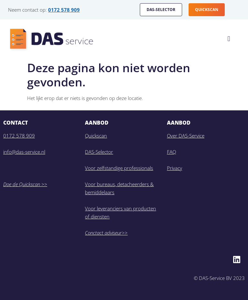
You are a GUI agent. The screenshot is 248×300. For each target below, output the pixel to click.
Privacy (174, 168)
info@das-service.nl (24, 152)
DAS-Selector (99, 152)
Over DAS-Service (185, 135)
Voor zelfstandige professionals (119, 168)
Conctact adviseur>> (106, 232)
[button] (229, 39)
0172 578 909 (64, 9)
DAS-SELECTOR (161, 9)
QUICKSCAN (206, 9)
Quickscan (96, 135)
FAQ (171, 152)
